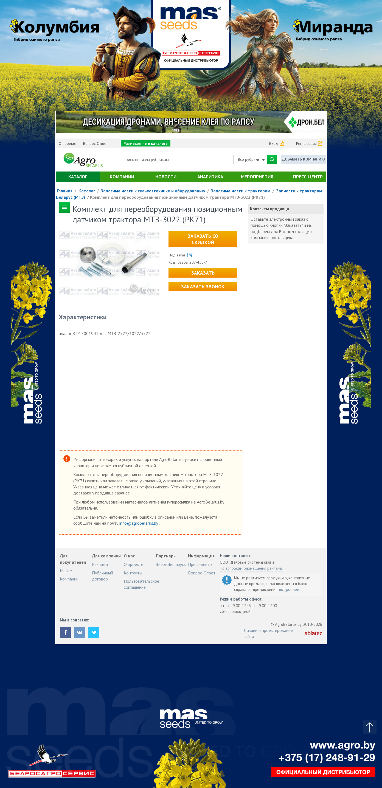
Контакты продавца (269, 208)
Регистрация (306, 143)
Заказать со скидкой (203, 239)
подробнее (289, 589)
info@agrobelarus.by (139, 523)
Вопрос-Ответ (94, 143)
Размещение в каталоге (145, 143)
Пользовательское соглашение (141, 584)
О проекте (67, 143)
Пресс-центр (308, 177)
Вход (273, 143)
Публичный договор (102, 576)
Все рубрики (251, 159)
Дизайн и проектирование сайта (268, 633)
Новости (165, 177)
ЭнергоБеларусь (171, 564)
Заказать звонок (202, 286)
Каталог (77, 177)
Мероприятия (257, 177)
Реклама (100, 564)
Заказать (203, 273)
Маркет (67, 570)
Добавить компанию (303, 159)
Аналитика (210, 177)
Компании (122, 177)
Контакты (133, 573)
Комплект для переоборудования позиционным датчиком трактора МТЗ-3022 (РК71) (177, 197)
